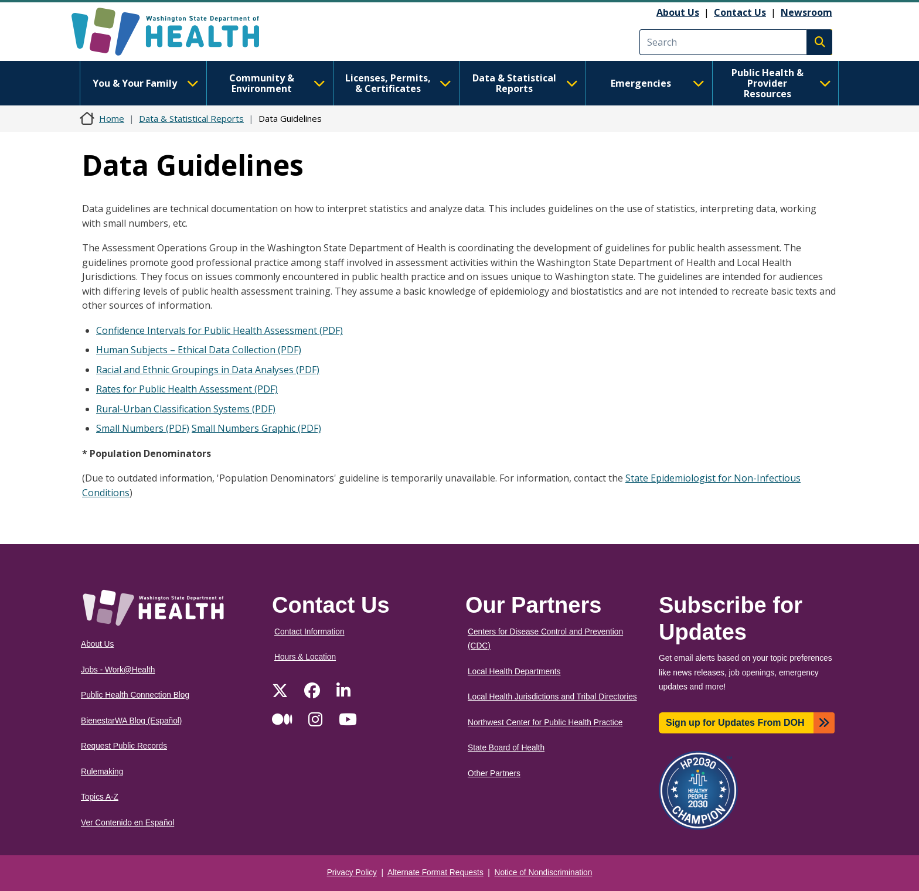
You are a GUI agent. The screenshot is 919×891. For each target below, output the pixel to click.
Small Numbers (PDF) (142, 428)
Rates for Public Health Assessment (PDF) (187, 389)
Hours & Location (305, 657)
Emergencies (657, 83)
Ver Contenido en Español (127, 822)
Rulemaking (102, 771)
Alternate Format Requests (435, 872)
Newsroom (806, 12)
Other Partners (494, 773)
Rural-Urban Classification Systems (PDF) (185, 408)
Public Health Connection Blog (135, 695)
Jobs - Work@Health (118, 669)
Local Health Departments (514, 671)
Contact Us (740, 12)
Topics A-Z (99, 797)
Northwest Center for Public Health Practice (545, 722)
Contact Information (309, 631)
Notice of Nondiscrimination (544, 872)
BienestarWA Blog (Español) (131, 720)
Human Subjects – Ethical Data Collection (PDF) (198, 349)
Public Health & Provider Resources (781, 83)
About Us (677, 12)
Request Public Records (124, 746)
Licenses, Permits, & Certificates (398, 83)
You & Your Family (145, 83)
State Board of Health (506, 747)
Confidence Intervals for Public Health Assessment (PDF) (219, 330)
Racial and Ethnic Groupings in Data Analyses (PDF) (207, 369)
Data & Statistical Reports (525, 83)
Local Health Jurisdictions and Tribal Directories (552, 696)
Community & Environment (277, 83)
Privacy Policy (352, 872)
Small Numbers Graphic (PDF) (256, 428)
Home (111, 118)
